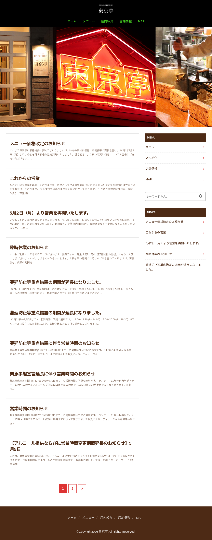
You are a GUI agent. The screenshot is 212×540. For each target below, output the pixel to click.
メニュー (89, 21)
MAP (141, 21)
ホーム (72, 21)
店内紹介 (107, 21)
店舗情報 (126, 21)
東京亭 (103, 531)
